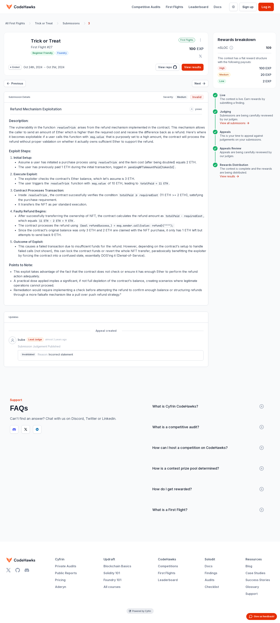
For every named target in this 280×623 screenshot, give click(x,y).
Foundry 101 (112, 580)
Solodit (210, 559)
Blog (249, 566)
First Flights (174, 7)
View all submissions (235, 123)
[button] (231, 48)
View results (192, 67)
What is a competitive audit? (208, 427)
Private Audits (65, 566)
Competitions (168, 566)
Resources (254, 559)
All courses (112, 587)
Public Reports (66, 573)
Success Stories (258, 580)
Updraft (109, 559)
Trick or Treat (44, 23)
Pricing (60, 580)
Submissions (71, 23)
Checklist (212, 587)
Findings (211, 573)
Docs (218, 7)
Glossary (252, 587)
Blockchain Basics (117, 566)
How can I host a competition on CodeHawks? (208, 447)
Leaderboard (198, 7)
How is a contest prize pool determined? (208, 468)
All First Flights (15, 23)
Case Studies (255, 573)
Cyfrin (59, 559)
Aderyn (60, 587)
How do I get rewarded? (208, 489)
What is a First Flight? (208, 510)
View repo (167, 67)
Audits (209, 580)
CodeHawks (167, 559)
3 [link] (89, 23)
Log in (266, 7)
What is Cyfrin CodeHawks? (208, 406)
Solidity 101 (111, 573)
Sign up (248, 7)
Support (252, 594)
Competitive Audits (146, 7)
